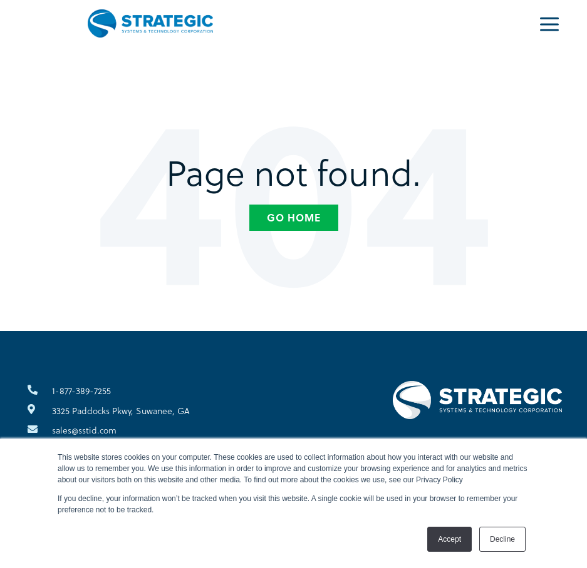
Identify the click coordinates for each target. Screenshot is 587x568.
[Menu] (549, 23)
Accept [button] (449, 539)
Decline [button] (502, 539)
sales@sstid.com (84, 430)
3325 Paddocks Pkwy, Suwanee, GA (121, 410)
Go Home (294, 217)
